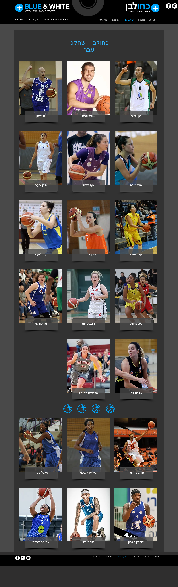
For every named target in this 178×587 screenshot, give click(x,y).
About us (19, 19)
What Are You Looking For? (54, 19)
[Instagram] (174, 6)
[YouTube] (28, 558)
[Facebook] (168, 6)
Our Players (33, 19)
